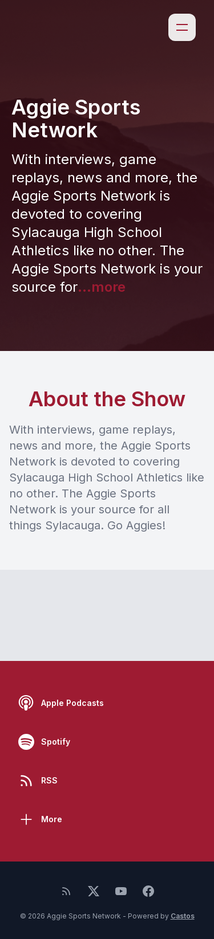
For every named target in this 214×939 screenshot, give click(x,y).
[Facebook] (148, 891)
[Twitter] (93, 891)
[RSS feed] (66, 891)
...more (102, 287)
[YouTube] (121, 891)
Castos (183, 916)
